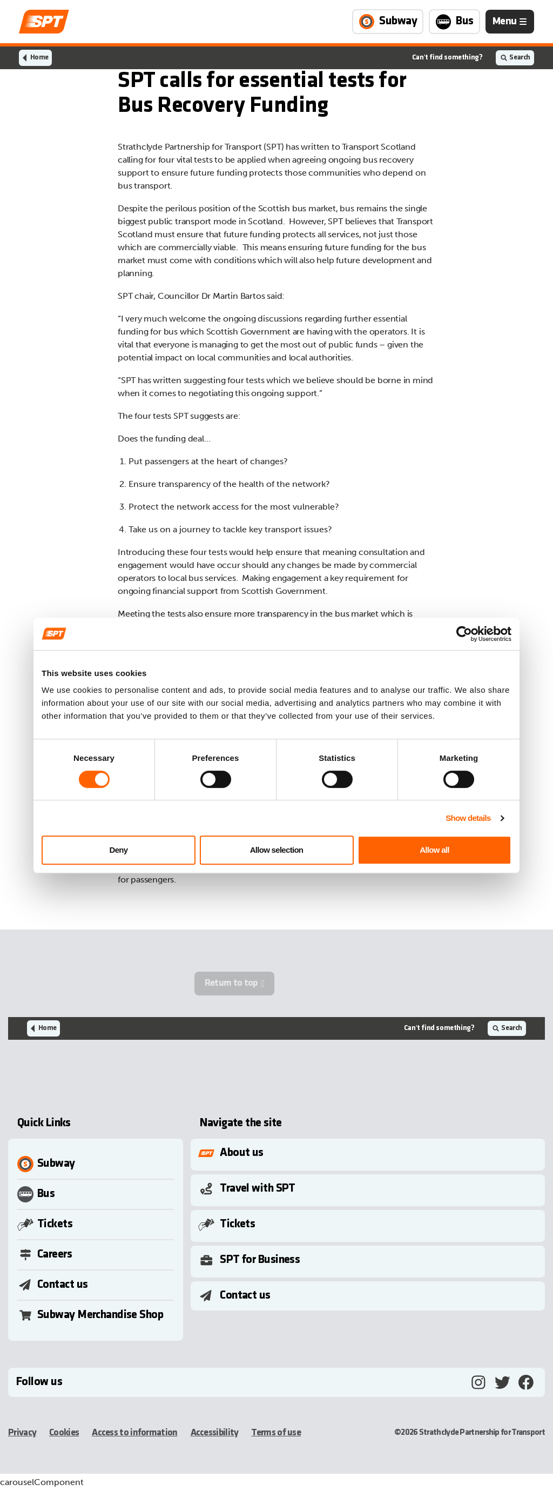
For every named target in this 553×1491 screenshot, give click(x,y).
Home (39, 58)
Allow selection (277, 849)
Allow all (434, 849)
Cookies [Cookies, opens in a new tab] (64, 1433)
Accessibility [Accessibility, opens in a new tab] (215, 1433)
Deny (119, 849)
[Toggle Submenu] (370, 1153)
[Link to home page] (44, 22)
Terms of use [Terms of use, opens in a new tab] (276, 1433)
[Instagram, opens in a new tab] (478, 1382)
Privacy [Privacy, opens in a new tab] (22, 1433)
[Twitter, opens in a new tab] (502, 1382)
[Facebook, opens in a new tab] (526, 1382)
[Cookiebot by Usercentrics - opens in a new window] (464, 634)
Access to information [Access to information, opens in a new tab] (134, 1433)
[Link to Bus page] (454, 21)
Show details (468, 818)
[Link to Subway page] (387, 21)
